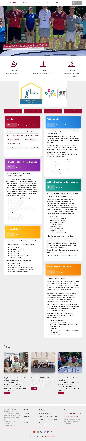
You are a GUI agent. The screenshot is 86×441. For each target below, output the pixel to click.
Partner (59, 3)
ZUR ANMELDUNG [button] (13, 111)
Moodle (20, 135)
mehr (7, 392)
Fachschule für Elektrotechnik (46, 425)
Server (11, 131)
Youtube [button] (73, 111)
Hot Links (11, 125)
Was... (20, 125)
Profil (11, 167)
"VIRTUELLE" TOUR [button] (53, 111)
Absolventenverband (15, 143)
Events (68, 3)
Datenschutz (27, 419)
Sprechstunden (28, 413)
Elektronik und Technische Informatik (48, 419)
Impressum (26, 416)
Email (31, 131)
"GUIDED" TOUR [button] (33, 111)
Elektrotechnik (42, 422)
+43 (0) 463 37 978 (75, 413)
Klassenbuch (27, 422)
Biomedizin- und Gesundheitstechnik (47, 416)
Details (19, 167)
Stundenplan (33, 139)
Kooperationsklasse (17, 148)
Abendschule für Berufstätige (46, 413)
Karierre (68, 125)
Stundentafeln (31, 125)
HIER (75, 255)
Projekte (16, 139)
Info (25, 425)
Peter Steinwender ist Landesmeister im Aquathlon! (25, 45)
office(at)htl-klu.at (73, 416)
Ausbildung (38, 3)
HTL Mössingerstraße (49, 436)
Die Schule (27, 3)
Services (49, 3)
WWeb (36, 135)
